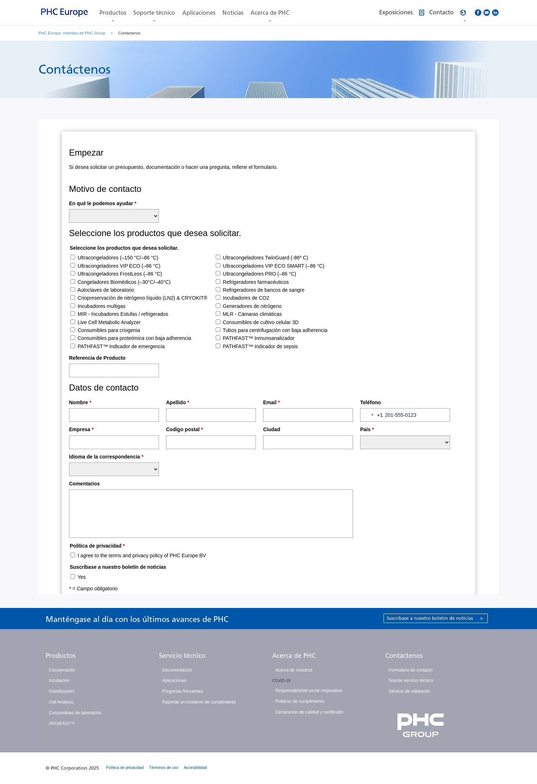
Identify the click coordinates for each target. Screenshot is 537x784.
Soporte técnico (154, 12)
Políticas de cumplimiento (299, 701)
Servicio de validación (409, 691)
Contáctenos (404, 656)
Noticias (232, 12)
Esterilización (61, 691)
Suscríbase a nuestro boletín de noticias (435, 618)
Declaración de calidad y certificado (309, 712)
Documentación (177, 670)
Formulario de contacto (411, 670)
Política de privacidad (125, 767)
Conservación (62, 670)
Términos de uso (164, 767)
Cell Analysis (61, 702)
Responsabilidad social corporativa (308, 690)
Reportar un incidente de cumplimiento (199, 702)
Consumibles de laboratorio (75, 712)
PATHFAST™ (62, 723)
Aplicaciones (198, 12)
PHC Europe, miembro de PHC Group (71, 33)
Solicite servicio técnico (411, 680)
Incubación (59, 680)
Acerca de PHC (270, 12)
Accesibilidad (195, 767)
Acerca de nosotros (293, 670)
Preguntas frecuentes (182, 691)
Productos (113, 12)
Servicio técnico (182, 656)
